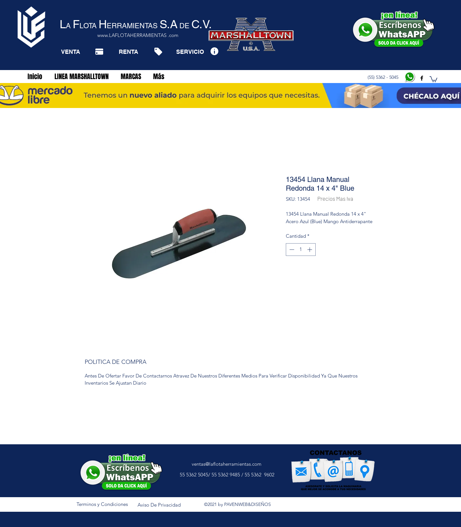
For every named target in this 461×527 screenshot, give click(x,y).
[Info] (214, 51)
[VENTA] (70, 51)
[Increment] (310, 250)
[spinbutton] (300, 250)
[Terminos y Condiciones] (102, 504)
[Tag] (158, 51)
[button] (433, 79)
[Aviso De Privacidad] (159, 504)
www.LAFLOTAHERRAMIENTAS (131, 35)
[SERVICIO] (190, 51)
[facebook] (422, 78)
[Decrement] (291, 250)
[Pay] (99, 51)
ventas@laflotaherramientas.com (226, 464)
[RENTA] (128, 51)
